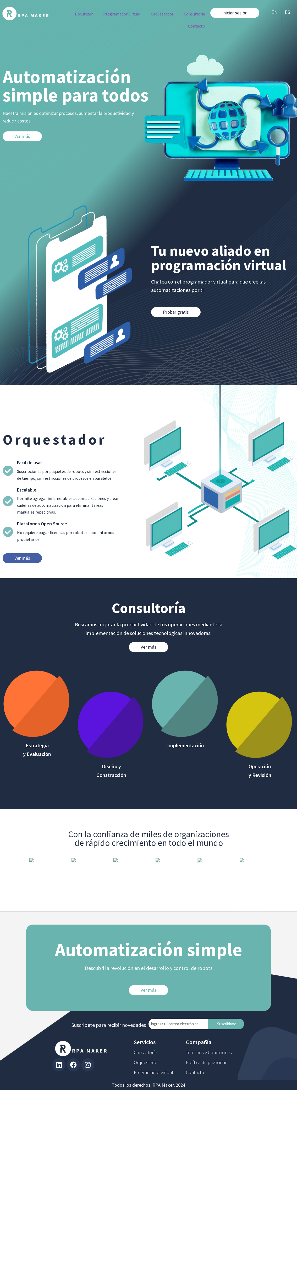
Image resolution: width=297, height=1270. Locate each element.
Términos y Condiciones (209, 1052)
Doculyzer (84, 14)
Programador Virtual (121, 14)
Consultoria (194, 14)
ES (287, 12)
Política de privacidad (207, 1062)
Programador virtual (153, 1072)
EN (274, 12)
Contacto (196, 26)
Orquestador (162, 14)
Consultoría (145, 1052)
